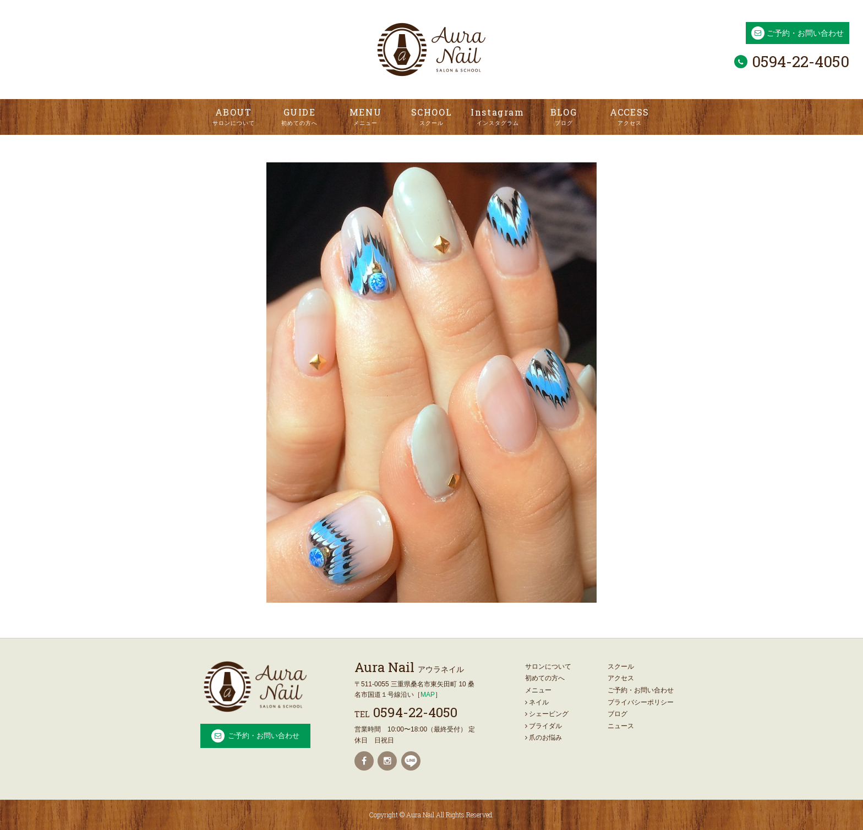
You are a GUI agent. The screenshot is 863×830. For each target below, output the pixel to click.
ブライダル (543, 726)
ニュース (621, 726)
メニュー (538, 690)
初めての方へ (545, 678)
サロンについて (548, 666)
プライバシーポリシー (641, 702)
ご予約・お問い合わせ (805, 33)
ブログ (617, 714)
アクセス (621, 678)
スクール (621, 666)
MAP (427, 694)
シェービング (547, 714)
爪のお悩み (543, 737)
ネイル (537, 702)
